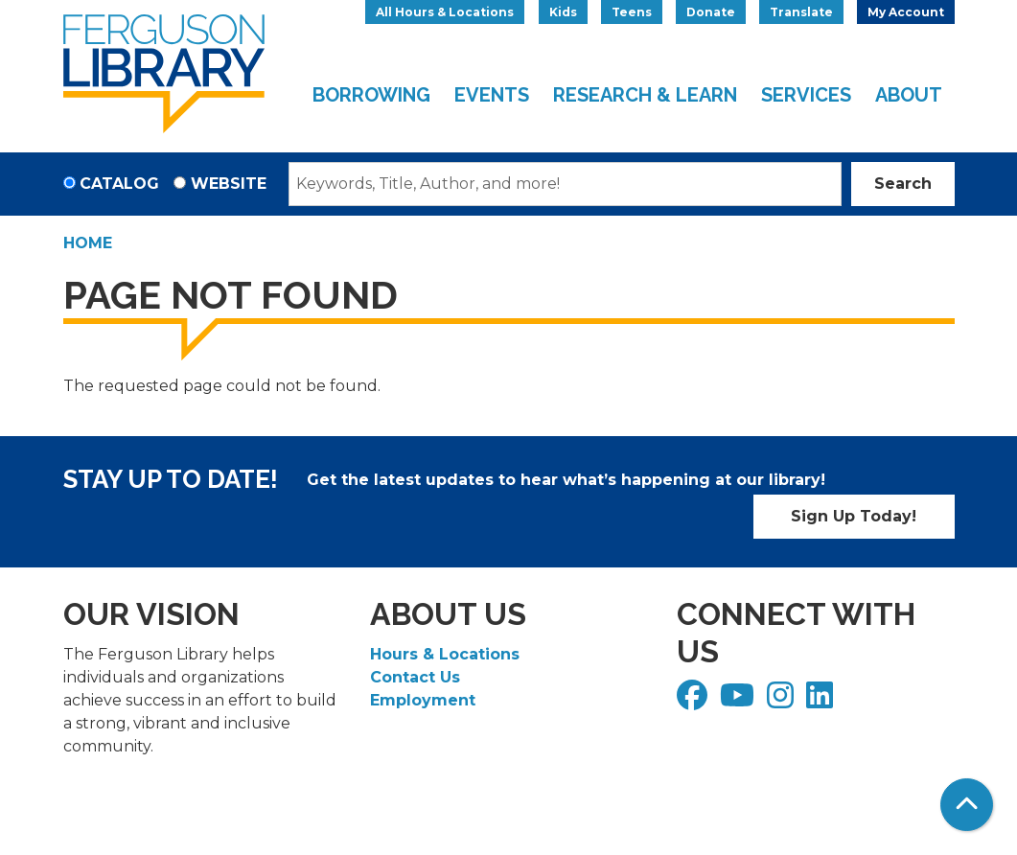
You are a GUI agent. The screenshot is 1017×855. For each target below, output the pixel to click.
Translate (801, 12)
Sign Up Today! (853, 516)
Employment (422, 700)
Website (228, 183)
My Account (905, 12)
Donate (710, 12)
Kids (563, 12)
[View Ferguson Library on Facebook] (694, 701)
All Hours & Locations (445, 12)
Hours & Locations (445, 654)
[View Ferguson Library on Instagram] (782, 701)
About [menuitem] (908, 94)
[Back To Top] (966, 804)
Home (87, 243)
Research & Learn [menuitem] (645, 94)
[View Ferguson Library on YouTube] (739, 701)
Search (903, 183)
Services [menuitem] (806, 94)
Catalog (119, 183)
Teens (632, 12)
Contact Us (415, 677)
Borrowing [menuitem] (371, 94)
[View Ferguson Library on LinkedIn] (822, 701)
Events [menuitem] (491, 94)
